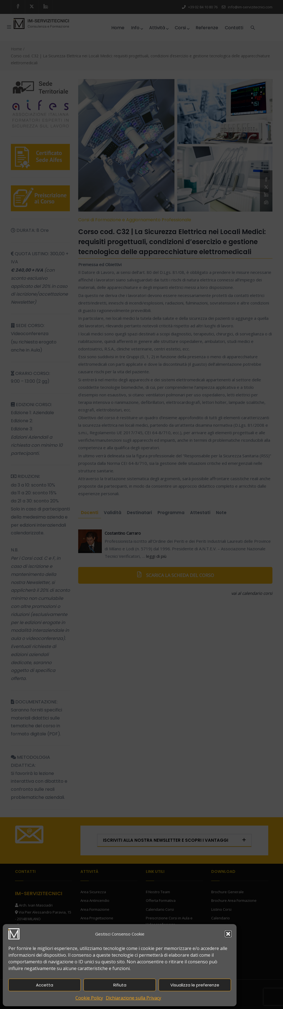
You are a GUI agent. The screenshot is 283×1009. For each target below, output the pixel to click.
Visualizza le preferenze (194, 985)
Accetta (44, 985)
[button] (228, 934)
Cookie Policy (89, 998)
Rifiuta (119, 985)
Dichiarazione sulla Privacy (133, 998)
